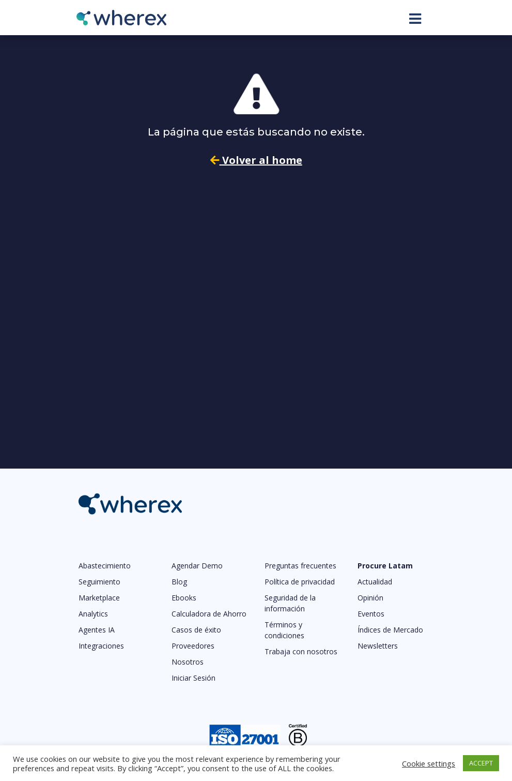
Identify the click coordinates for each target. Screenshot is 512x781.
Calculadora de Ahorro (209, 614)
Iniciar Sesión (193, 678)
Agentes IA (97, 630)
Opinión (370, 598)
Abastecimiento (105, 565)
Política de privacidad (300, 582)
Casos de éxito (196, 630)
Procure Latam (385, 565)
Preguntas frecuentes (300, 565)
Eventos (371, 614)
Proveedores (193, 646)
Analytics (93, 614)
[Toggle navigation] (415, 18)
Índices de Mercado (390, 630)
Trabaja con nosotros (301, 651)
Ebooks (184, 598)
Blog (179, 582)
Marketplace (99, 598)
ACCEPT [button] (481, 763)
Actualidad (375, 582)
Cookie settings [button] (428, 763)
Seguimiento (99, 582)
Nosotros (188, 662)
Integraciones (101, 646)
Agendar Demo (197, 565)
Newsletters (378, 646)
